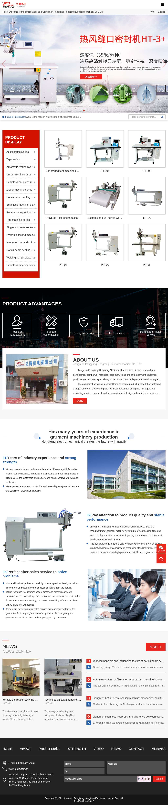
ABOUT (25, 749)
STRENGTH (77, 749)
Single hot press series (19, 227)
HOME (7, 749)
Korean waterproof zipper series (22, 212)
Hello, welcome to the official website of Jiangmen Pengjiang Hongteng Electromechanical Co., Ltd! (52, 12)
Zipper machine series (19, 189)
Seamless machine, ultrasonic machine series (22, 204)
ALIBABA (159, 749)
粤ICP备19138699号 (84, 801)
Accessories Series (17, 151)
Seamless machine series (21, 265)
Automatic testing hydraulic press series (22, 167)
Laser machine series (18, 174)
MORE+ (156, 647)
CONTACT (136, 749)
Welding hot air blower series (22, 257)
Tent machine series (18, 219)
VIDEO (99, 749)
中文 (152, 12)
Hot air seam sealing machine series (22, 197)
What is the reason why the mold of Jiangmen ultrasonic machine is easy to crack (44, 117)
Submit (159, 779)
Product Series (49, 749)
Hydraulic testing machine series (22, 235)
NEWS (116, 749)
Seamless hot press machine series (22, 182)
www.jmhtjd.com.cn (18, 769)
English (162, 12)
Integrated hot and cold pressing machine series (22, 242)
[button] (84, 110)
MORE (79, 400)
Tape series (13, 159)
